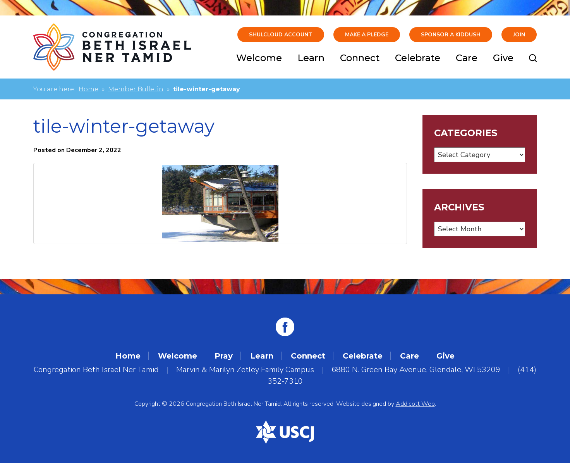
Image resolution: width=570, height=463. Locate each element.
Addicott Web (415, 404)
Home (88, 89)
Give (503, 57)
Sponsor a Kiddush (451, 34)
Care (466, 57)
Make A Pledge (366, 34)
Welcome (259, 57)
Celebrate (417, 57)
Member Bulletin (135, 89)
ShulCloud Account (280, 34)
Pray (224, 355)
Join (519, 34)
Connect (359, 57)
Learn (310, 57)
